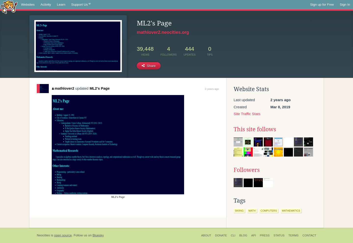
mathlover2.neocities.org (163, 32)
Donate (221, 235)
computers (269, 210)
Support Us (81, 5)
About (206, 235)
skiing (239, 210)
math (252, 210)
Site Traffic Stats (247, 114)
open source (63, 235)
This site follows (255, 129)
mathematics (291, 210)
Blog (243, 235)
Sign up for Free (322, 4)
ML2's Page (99, 88)
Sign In (345, 4)
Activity (45, 4)
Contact (309, 235)
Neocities (43, 235)
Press (265, 235)
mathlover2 (63, 88)
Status (279, 235)
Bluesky (98, 235)
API (253, 235)
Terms (294, 235)
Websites (28, 4)
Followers (247, 170)
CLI (233, 235)
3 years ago (212, 88)
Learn (61, 4)
